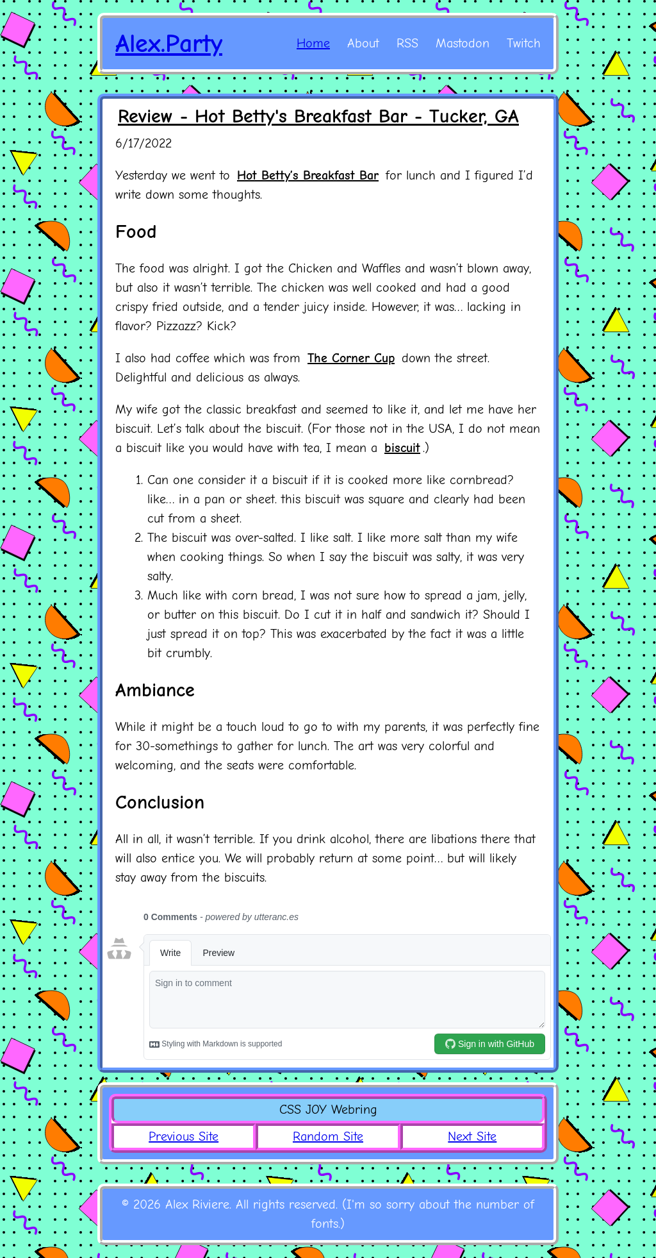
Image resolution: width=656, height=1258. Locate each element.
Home (313, 43)
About (363, 43)
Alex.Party (168, 43)
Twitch (524, 43)
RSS (407, 43)
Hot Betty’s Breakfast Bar (308, 175)
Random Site (328, 1136)
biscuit (402, 447)
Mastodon (462, 43)
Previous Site (183, 1136)
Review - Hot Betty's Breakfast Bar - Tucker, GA (318, 116)
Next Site (472, 1136)
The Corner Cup (351, 358)
